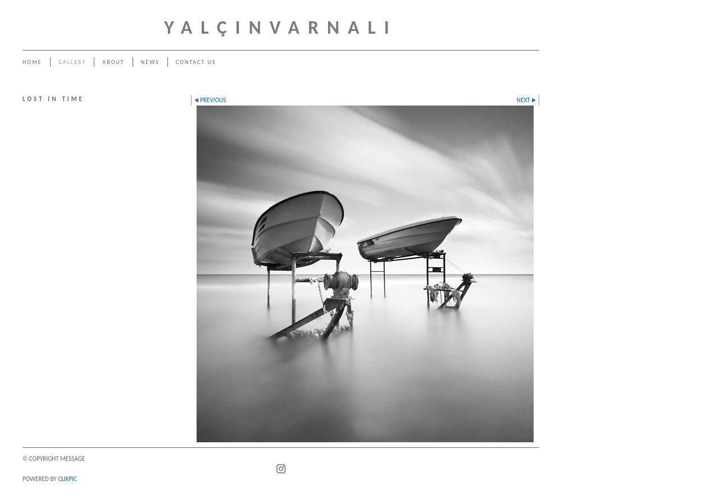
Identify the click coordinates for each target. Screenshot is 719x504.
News (150, 62)
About (113, 62)
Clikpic (67, 479)
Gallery (72, 62)
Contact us (196, 62)
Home (32, 62)
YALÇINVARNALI (281, 27)
